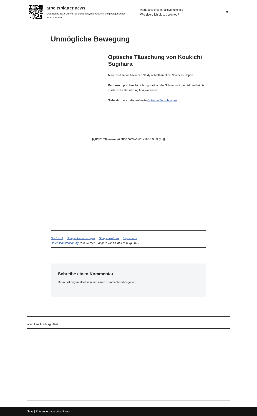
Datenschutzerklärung (65, 243)
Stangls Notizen (109, 238)
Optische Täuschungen (162, 100)
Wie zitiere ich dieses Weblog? (159, 14)
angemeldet (78, 282)
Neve (30, 411)
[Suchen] (227, 12)
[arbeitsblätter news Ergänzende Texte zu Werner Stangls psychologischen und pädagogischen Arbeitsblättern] (80, 12)
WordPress (63, 411)
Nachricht (57, 238)
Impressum (130, 238)
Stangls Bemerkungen (81, 238)
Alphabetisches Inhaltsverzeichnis (161, 9)
